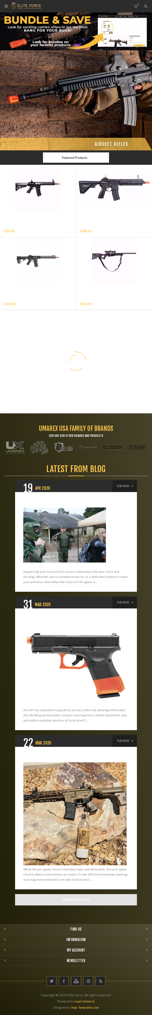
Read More (123, 486)
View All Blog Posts (76, 900)
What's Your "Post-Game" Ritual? (55, 757)
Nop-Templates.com (85, 1007)
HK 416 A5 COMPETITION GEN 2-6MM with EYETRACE (114, 226)
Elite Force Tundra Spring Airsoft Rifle (108, 299)
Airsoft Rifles (111, 144)
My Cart (138, 4)
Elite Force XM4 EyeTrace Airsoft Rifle (31, 226)
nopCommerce (85, 1001)
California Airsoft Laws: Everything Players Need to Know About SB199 (73, 622)
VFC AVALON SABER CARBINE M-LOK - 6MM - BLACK (36, 299)
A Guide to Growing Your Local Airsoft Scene (66, 502)
